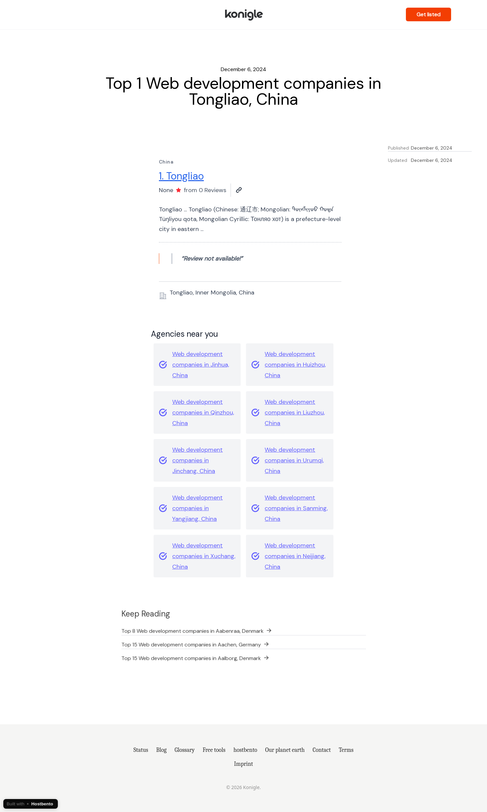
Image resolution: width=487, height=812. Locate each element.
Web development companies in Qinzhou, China (203, 412)
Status (141, 750)
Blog (161, 750)
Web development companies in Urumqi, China (294, 460)
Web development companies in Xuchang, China (203, 556)
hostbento (245, 750)
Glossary (184, 750)
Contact (321, 750)
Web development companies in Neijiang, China (295, 556)
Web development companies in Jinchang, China (197, 460)
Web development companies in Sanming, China (296, 508)
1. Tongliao (181, 176)
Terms (346, 750)
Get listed (428, 14)
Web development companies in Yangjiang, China (197, 508)
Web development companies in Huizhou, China (295, 364)
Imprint (243, 763)
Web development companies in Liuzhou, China (295, 412)
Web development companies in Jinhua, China (200, 364)
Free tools (213, 750)
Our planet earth (285, 750)
